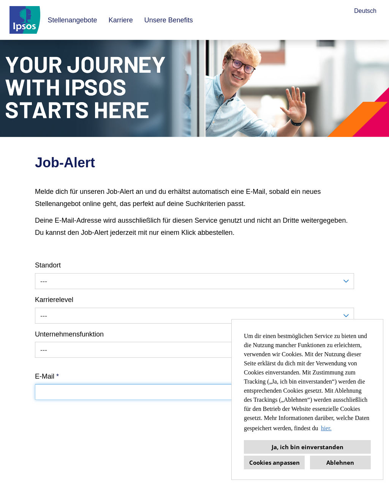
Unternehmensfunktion (69, 334)
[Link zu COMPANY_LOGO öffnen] (24, 20)
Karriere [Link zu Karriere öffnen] (121, 20)
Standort (48, 265)
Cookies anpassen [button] (274, 462)
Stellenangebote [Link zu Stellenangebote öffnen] (72, 20)
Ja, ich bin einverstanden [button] (307, 447)
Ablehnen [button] (340, 462)
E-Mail (47, 376)
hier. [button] (326, 428)
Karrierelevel (54, 300)
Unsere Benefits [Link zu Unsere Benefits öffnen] (168, 20)
